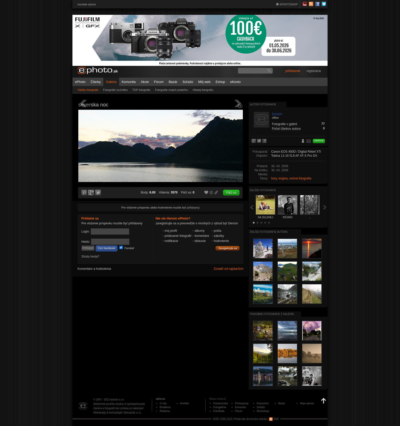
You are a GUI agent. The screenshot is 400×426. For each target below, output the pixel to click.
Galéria (111, 82)
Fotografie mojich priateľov (171, 89)
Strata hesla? (90, 256)
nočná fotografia (300, 178)
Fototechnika (220, 403)
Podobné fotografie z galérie (272, 314)
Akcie (145, 82)
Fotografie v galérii (284, 124)
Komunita (129, 82)
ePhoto (80, 82)
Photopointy (241, 403)
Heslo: (85, 242)
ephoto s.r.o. (117, 399)
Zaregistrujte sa (227, 248)
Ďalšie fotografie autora (269, 231)
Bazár (173, 82)
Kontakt (184, 403)
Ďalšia (324, 207)
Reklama (165, 411)
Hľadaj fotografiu (203, 89)
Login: (85, 231)
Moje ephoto (307, 403)
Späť (251, 207)
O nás (163, 403)
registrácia (314, 71)
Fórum (159, 82)
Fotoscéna (263, 403)
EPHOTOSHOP (289, 4)
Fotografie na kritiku (115, 89)
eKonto (235, 82)
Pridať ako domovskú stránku (250, 419)
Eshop (220, 82)
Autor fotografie (263, 104)
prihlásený (193, 207)
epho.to (160, 398)
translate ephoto (87, 4)
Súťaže (187, 82)
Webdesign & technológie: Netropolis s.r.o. (117, 412)
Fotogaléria (219, 407)
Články (96, 82)
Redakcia (165, 407)
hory (274, 178)
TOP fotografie (141, 89)
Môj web (204, 82)
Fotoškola (218, 411)
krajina (283, 178)
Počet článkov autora (286, 128)
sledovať (319, 140)
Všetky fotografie (88, 89)
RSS (274, 419)
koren (277, 114)
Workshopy (263, 411)
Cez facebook (106, 248)
